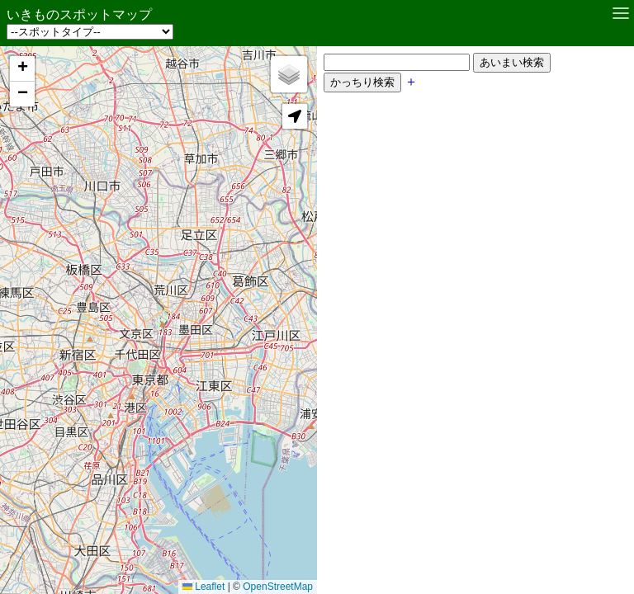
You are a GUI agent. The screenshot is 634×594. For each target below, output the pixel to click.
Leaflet (195, 570)
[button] (22, 69)
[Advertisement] (463, 227)
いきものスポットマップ (79, 14)
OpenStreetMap (269, 570)
